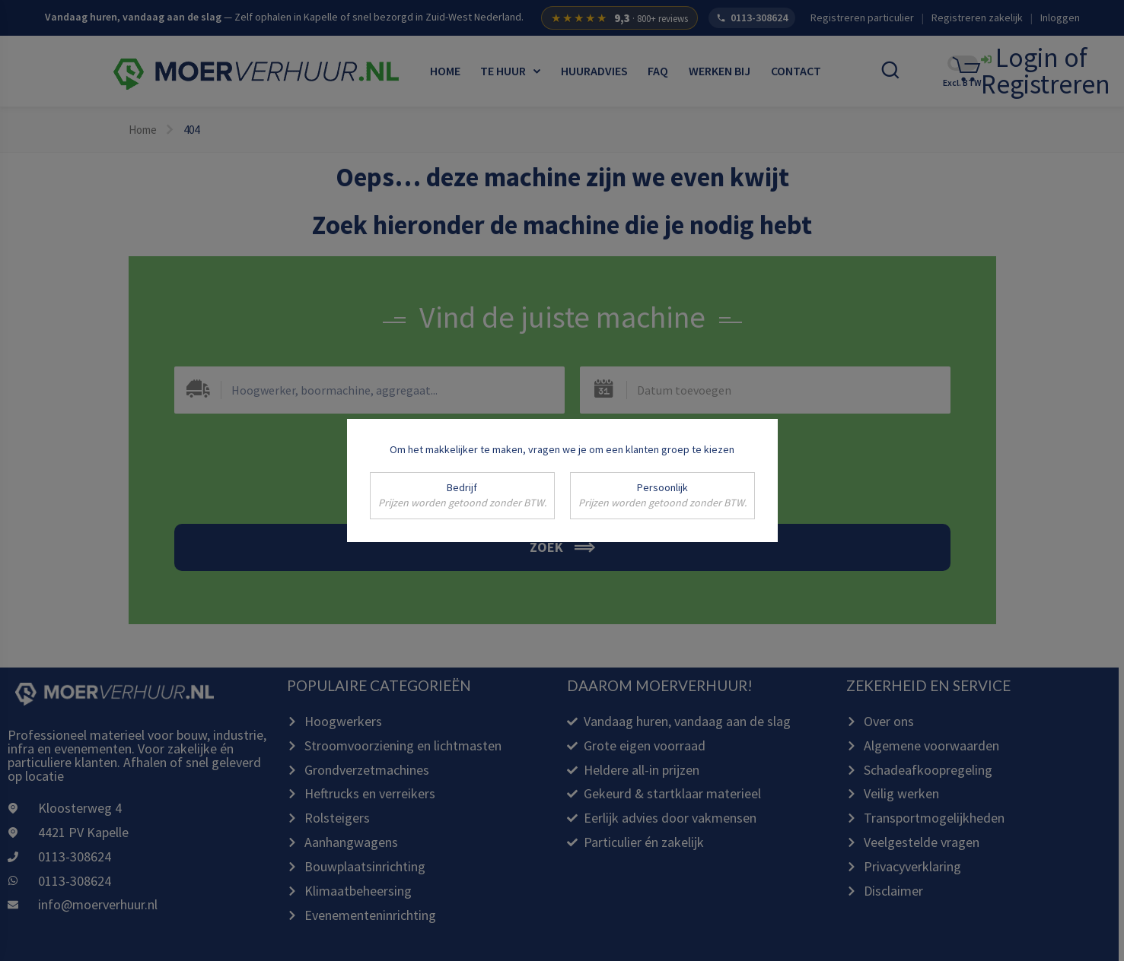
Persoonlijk (662, 496)
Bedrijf (462, 496)
